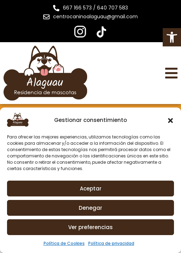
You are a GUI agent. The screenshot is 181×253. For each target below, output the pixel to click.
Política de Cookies (64, 243)
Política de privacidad (111, 243)
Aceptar (91, 188)
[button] (172, 37)
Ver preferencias (90, 227)
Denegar (90, 208)
